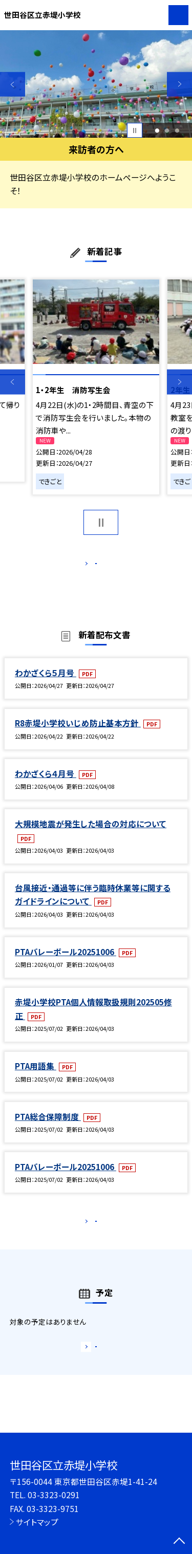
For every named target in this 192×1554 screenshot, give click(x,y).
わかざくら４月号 (45, 784)
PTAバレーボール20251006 (65, 962)
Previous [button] (12, 84)
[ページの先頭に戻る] (179, 1541)
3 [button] (177, 130)
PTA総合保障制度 (48, 1127)
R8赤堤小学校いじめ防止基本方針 (78, 733)
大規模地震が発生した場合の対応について (90, 834)
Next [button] (179, 84)
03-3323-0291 (54, 1494)
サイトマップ (37, 1521)
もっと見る (91, 565)
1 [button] (157, 130)
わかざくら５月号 (45, 683)
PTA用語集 (35, 1076)
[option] (96, 84)
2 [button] (167, 130)
